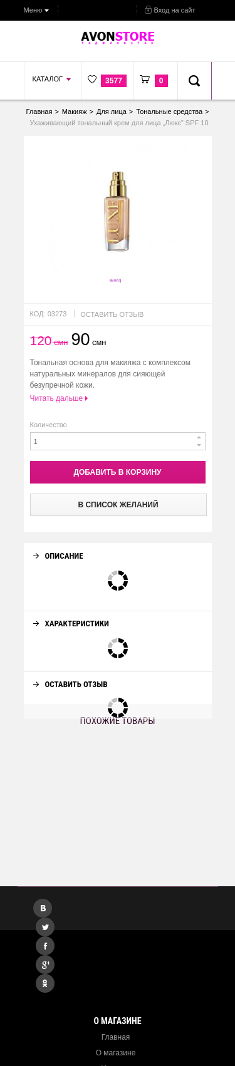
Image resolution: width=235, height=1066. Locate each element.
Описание (58, 544)
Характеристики (71, 612)
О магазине (116, 1052)
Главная (116, 1037)
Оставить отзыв (112, 314)
